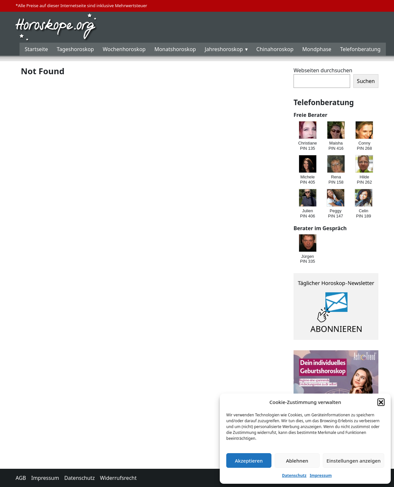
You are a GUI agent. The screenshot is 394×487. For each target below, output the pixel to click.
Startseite (36, 49)
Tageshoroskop (75, 49)
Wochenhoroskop (124, 49)
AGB (21, 477)
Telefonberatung (360, 49)
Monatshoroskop (175, 49)
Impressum (321, 475)
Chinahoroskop (275, 49)
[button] (381, 402)
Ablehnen (297, 460)
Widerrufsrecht (118, 477)
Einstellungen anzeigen (353, 460)
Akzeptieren (249, 460)
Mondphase (316, 49)
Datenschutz (294, 475)
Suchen (366, 81)
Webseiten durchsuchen (323, 70)
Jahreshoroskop (224, 49)
